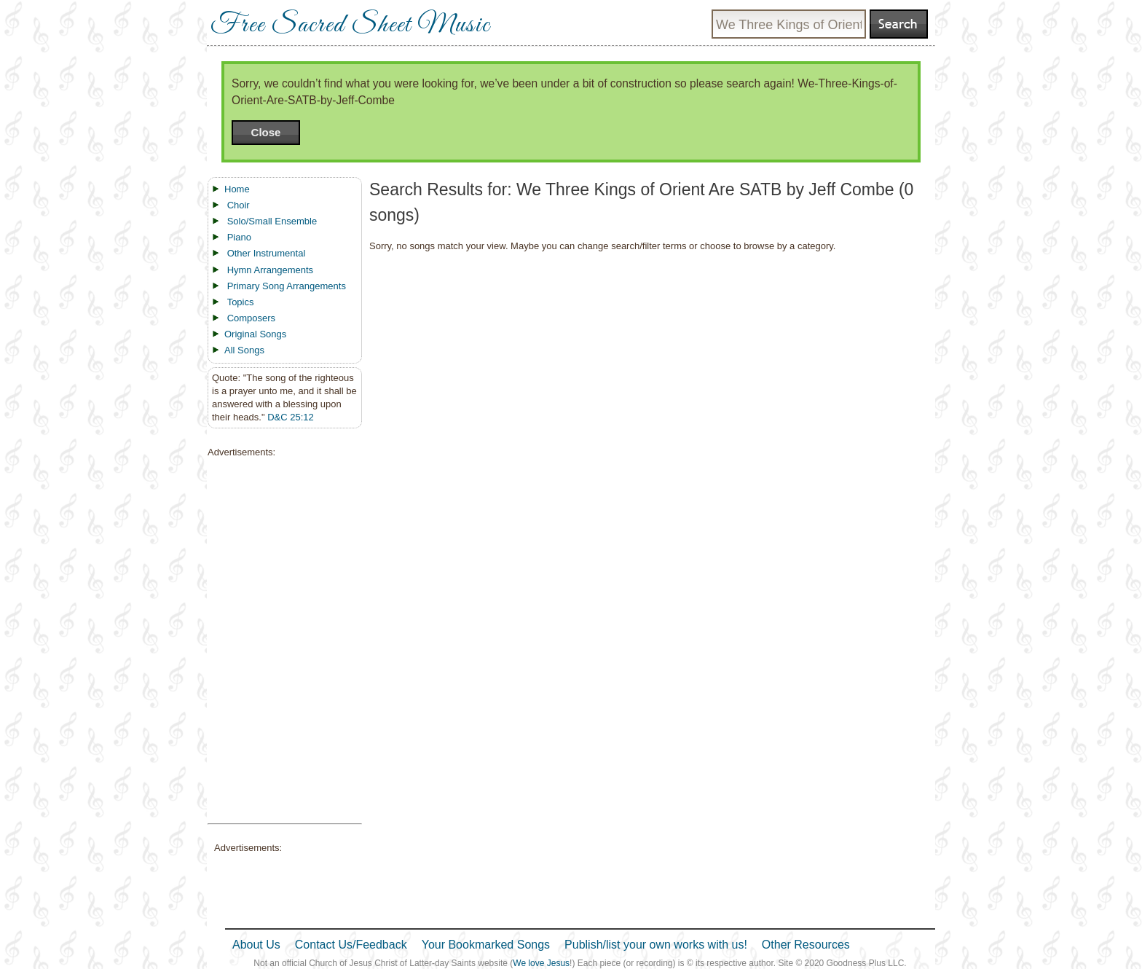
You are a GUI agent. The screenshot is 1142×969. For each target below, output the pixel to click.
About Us (256, 944)
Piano (239, 237)
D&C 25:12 (290, 417)
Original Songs (255, 334)
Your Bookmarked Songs (486, 944)
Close (266, 132)
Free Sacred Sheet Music (350, 25)
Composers (251, 318)
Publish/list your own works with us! (655, 944)
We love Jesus (541, 963)
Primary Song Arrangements (286, 285)
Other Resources (806, 944)
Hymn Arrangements (270, 269)
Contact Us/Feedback (351, 944)
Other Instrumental (266, 253)
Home (237, 189)
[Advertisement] (280, 641)
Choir (238, 205)
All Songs (244, 350)
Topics (240, 302)
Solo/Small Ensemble (272, 221)
